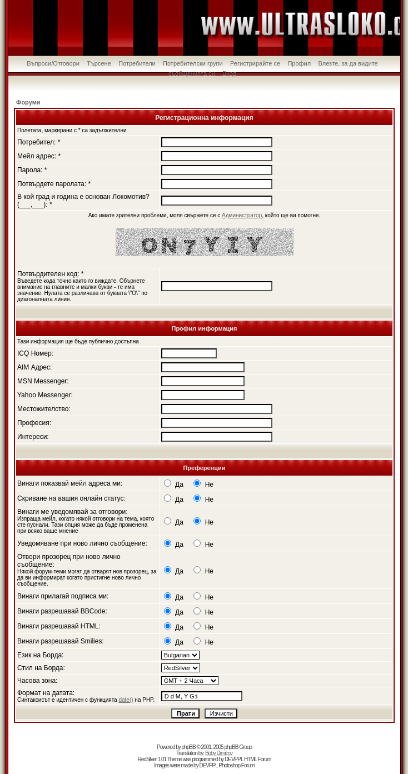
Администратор (242, 215)
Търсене (99, 63)
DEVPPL (234, 759)
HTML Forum (257, 759)
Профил (299, 63)
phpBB (189, 747)
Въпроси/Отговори (53, 63)
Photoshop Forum (236, 765)
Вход (229, 73)
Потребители (137, 63)
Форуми (28, 102)
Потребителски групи (193, 63)
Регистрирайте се (255, 63)
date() (125, 700)
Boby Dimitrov (218, 753)
